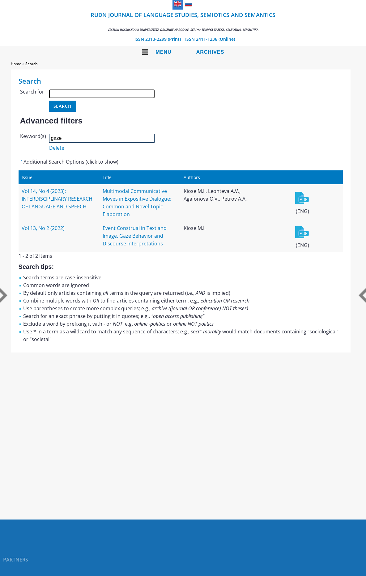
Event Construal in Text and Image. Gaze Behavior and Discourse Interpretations (135, 236)
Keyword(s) (33, 136)
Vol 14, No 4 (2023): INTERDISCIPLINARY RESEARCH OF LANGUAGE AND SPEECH (57, 199)
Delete (56, 147)
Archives (210, 52)
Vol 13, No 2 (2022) (43, 228)
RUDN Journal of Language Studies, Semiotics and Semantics (183, 21)
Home (16, 63)
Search (31, 63)
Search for (32, 91)
